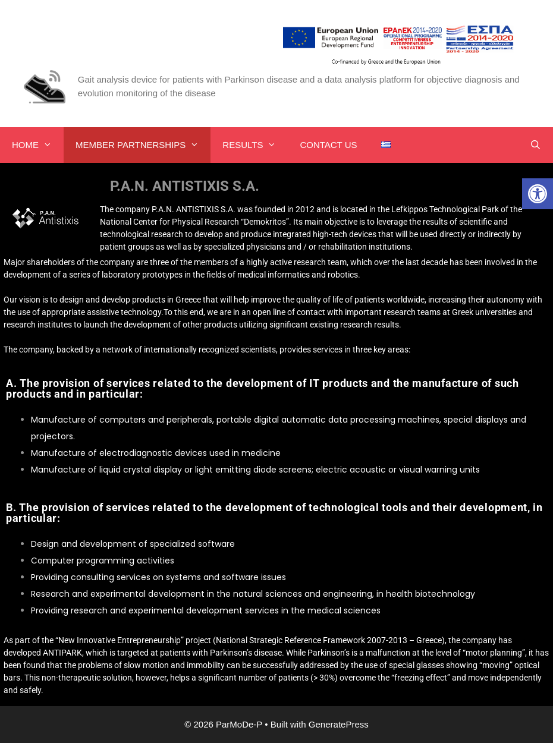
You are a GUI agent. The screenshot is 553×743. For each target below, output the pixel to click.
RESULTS (255, 145)
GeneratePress (339, 724)
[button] (537, 193)
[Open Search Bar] (535, 145)
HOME (38, 145)
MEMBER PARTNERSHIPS (143, 145)
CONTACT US (328, 145)
